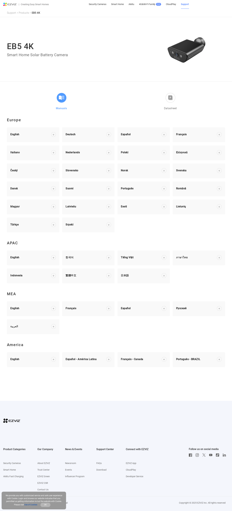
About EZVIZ (43, 463)
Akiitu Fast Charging (13, 476)
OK (45, 505)
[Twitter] (204, 455)
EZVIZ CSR (42, 483)
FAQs (99, 463)
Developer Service (134, 476)
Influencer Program (74, 476)
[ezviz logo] (10, 4)
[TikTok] (218, 455)
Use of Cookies (30, 505)
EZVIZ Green (43, 476)
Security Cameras (12, 463)
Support (11, 12)
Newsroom (70, 463)
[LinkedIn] (225, 455)
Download (101, 469)
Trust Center (43, 469)
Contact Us (42, 489)
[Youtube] (211, 455)
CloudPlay (131, 469)
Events (68, 469)
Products (24, 12)
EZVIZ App (131, 463)
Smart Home (9, 469)
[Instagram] (198, 455)
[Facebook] (191, 455)
